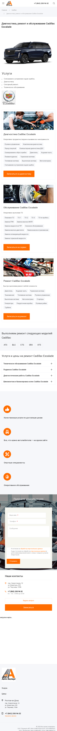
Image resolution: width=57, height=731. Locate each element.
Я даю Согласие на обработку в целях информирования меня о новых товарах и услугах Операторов (29, 553)
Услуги (4, 688)
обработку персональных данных (31, 548)
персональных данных (38, 551)
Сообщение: (14, 528)
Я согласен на (27, 548)
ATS (5, 345)
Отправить (13, 561)
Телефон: (14, 521)
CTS (22, 345)
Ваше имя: (14, 515)
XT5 (39, 345)
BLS (14, 345)
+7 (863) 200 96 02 (41, 3)
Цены (4, 694)
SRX (31, 345)
